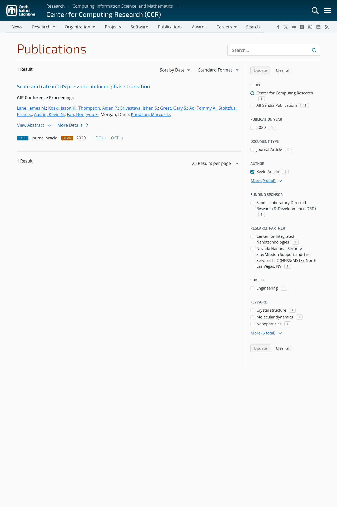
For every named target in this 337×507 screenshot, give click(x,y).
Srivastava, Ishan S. (139, 108)
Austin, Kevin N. (49, 115)
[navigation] (175, 70)
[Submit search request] (314, 50)
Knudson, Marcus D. (151, 115)
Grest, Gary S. (173, 108)
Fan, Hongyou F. (82, 115)
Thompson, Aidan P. (98, 108)
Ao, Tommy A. (202, 108)
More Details (72, 126)
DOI (101, 138)
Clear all (285, 70)
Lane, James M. (31, 108)
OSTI (117, 138)
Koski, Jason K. (62, 108)
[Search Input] (273, 50)
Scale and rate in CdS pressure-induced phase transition (83, 87)
